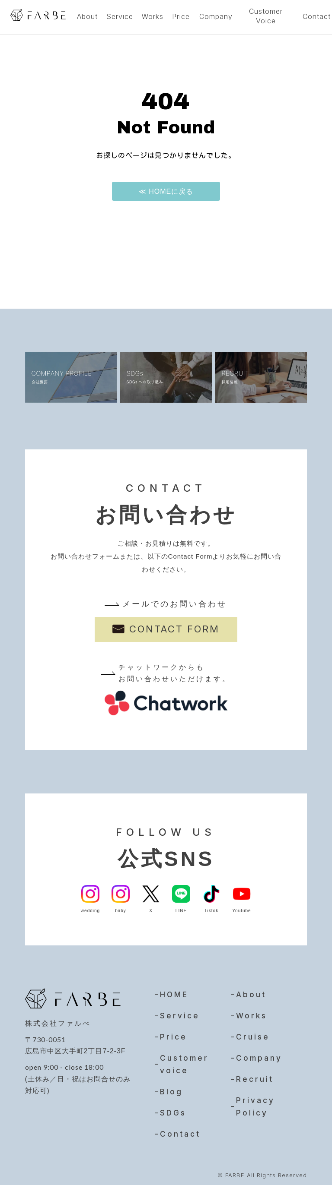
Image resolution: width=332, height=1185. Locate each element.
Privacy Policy (255, 1102)
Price (181, 16)
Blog (171, 1088)
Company (216, 16)
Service (119, 16)
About (87, 16)
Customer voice (184, 1060)
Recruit (255, 1075)
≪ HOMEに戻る (166, 191)
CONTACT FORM (174, 629)
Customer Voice (266, 16)
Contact (180, 1130)
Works (152, 16)
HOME (174, 990)
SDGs (173, 1109)
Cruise (253, 1033)
